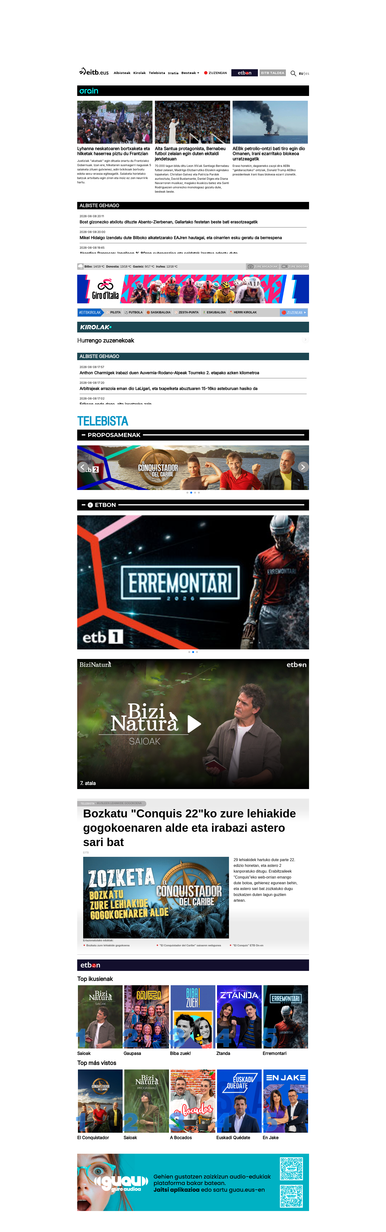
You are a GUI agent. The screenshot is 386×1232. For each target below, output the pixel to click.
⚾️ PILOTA (113, 312)
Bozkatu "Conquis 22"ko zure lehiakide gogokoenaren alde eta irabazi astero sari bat (189, 827)
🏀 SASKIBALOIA (159, 312)
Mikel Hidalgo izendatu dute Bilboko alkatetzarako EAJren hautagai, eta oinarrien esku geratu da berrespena (181, 237)
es (307, 73)
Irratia (173, 73)
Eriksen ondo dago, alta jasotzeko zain (116, 404)
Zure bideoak (295, 266)
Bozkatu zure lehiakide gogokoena (108, 945)
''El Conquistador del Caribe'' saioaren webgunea (190, 945)
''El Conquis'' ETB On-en (248, 945)
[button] (187, 493)
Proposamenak (114, 435)
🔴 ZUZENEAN (292, 313)
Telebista (157, 73)
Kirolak (139, 73)
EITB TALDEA (272, 73)
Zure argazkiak (263, 266)
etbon (105, 504)
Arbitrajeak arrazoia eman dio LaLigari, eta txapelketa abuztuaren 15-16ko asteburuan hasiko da (168, 388)
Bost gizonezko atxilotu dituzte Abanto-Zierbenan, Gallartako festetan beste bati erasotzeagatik (169, 222)
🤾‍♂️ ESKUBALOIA (214, 312)
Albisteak (122, 73)
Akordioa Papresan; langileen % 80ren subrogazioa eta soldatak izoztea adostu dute (159, 253)
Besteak (188, 73)
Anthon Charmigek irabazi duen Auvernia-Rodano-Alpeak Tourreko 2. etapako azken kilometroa (169, 372)
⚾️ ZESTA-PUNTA (186, 312)
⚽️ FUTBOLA (134, 312)
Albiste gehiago (99, 205)
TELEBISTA (102, 421)
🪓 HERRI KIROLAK (243, 312)
